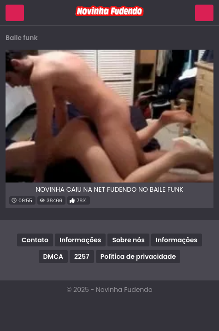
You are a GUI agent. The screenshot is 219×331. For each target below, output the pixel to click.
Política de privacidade (138, 256)
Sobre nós (128, 240)
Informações (80, 240)
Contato (35, 240)
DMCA (53, 256)
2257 (81, 256)
